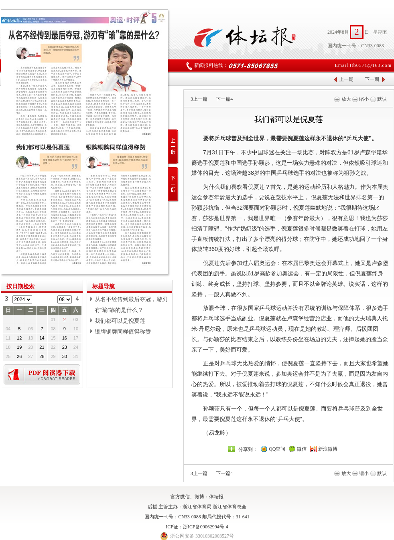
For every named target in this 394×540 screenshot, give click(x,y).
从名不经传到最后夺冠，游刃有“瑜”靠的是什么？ (131, 304)
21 (41, 347)
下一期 (372, 79)
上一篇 (199, 99)
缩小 (360, 99)
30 (64, 356)
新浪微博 (327, 449)
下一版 (173, 184)
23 (64, 347)
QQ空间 (277, 449)
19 (19, 347)
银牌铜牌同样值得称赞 (123, 331)
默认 (378, 99)
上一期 (346, 79)
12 (19, 338)
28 (41, 356)
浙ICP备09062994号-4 (205, 527)
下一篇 (224, 99)
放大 (342, 99)
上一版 (173, 146)
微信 (302, 449)
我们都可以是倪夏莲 (120, 321)
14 (41, 338)
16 (64, 338)
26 (19, 356)
